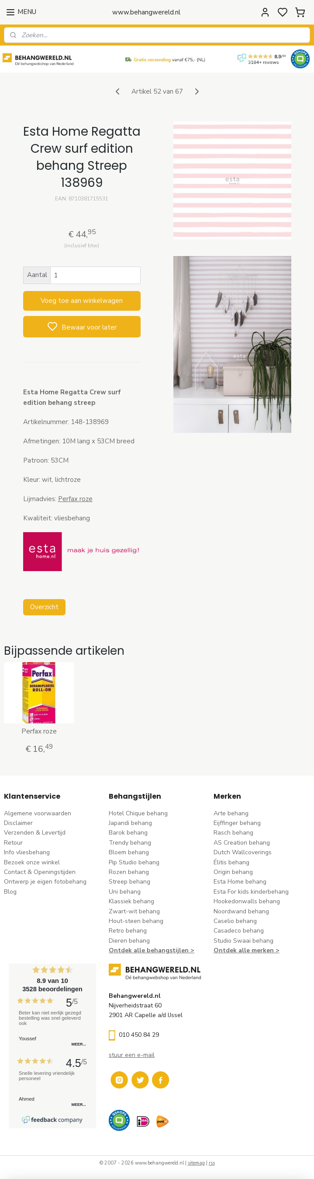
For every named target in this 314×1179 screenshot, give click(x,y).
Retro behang (128, 930)
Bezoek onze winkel (32, 862)
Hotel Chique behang (138, 813)
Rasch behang (233, 832)
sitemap (196, 1163)
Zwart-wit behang (134, 911)
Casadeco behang (239, 930)
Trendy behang (130, 843)
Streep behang (129, 881)
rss (212, 1163)
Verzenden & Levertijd (35, 832)
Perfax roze (75, 499)
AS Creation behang (242, 843)
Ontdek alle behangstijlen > (151, 950)
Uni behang (125, 892)
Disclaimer (18, 823)
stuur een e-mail (132, 1055)
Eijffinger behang (237, 823)
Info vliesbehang (27, 852)
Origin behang (233, 872)
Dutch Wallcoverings (243, 852)
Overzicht (44, 607)
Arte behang (231, 813)
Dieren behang (129, 941)
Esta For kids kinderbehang (251, 892)
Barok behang (128, 832)
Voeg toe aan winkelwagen (82, 301)
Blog (10, 892)
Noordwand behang (241, 911)
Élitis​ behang (231, 862)
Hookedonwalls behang (247, 901)
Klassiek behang (131, 901)
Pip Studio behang (134, 862)
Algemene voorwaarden (37, 813)
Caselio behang (235, 921)
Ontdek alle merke (242, 950)
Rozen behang (129, 872)
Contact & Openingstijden (40, 872)
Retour (13, 843)
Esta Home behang (240, 881)
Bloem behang (129, 852)
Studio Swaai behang (243, 941)
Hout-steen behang (136, 921)
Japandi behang (130, 823)
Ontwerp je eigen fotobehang (45, 881)
